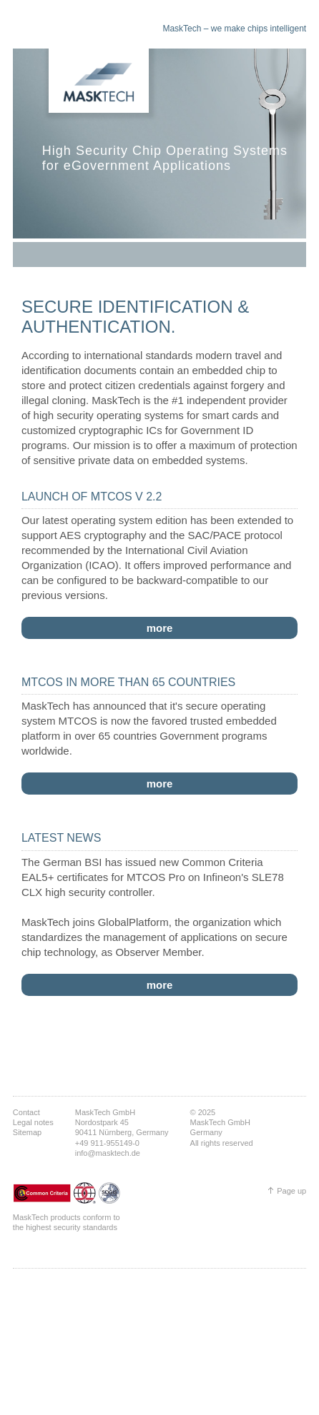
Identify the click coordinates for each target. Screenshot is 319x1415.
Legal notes (33, 1122)
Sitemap (27, 1132)
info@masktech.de (107, 1153)
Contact (26, 1112)
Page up (291, 1191)
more (160, 628)
